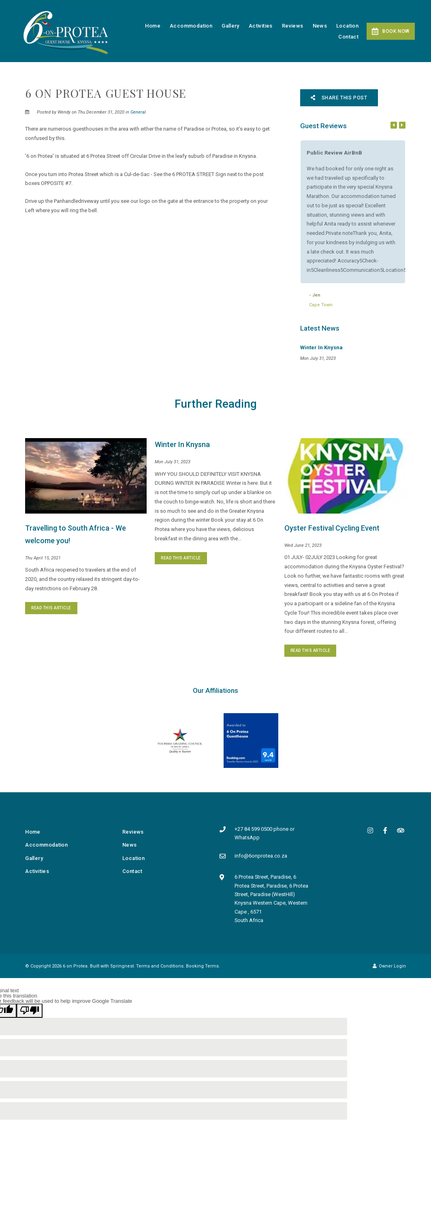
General (138, 112)
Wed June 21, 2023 (303, 545)
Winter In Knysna (182, 444)
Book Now (391, 31)
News (320, 26)
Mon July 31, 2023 (172, 462)
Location (347, 26)
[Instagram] (370, 830)
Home (152, 26)
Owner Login (389, 966)
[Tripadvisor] (400, 830)
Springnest (122, 966)
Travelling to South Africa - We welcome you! (75, 534)
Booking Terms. (203, 966)
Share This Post (339, 98)
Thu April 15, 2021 (43, 558)
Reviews (292, 26)
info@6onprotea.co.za (261, 856)
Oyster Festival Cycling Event (332, 528)
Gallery (230, 26)
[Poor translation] (30, 1011)
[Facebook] (385, 830)
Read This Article (51, 608)
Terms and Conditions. (160, 966)
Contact (348, 37)
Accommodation (191, 26)
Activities (261, 26)
